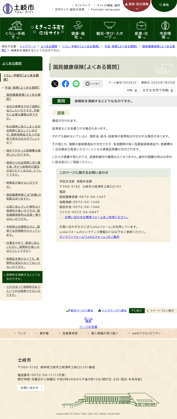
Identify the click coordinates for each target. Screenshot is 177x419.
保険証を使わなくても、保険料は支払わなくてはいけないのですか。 (23, 263)
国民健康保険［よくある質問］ (23, 96)
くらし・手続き (15, 35)
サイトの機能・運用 (108, 5)
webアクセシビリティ (146, 333)
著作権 (44, 333)
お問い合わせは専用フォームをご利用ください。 (97, 217)
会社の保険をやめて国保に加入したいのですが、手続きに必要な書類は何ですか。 (23, 112)
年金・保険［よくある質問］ (121, 46)
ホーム (88, 318)
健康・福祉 (78, 35)
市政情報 (165, 35)
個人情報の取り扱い (104, 333)
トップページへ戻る (114, 310)
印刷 (129, 90)
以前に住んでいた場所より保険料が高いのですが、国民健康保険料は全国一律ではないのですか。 (23, 212)
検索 (88, 321)
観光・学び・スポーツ (109, 35)
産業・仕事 (141, 35)
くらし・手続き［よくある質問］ (81, 46)
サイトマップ (82, 5)
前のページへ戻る (82, 310)
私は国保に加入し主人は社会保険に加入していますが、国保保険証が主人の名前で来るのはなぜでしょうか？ (23, 134)
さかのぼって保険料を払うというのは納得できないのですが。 (23, 291)
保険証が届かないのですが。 (22, 184)
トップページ (28, 46)
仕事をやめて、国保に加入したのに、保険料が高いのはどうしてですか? (23, 247)
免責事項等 (70, 333)
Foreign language (105, 9)
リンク (22, 333)
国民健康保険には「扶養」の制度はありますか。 (23, 196)
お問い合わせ (30, 387)
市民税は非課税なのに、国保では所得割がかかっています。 (23, 230)
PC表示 (137, 310)
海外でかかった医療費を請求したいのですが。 (23, 152)
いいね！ (95, 84)
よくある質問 (49, 46)
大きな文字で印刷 (155, 90)
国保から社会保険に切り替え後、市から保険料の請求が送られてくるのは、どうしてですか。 (23, 168)
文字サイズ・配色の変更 (70, 9)
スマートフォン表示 (162, 310)
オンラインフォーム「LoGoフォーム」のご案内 (89, 236)
